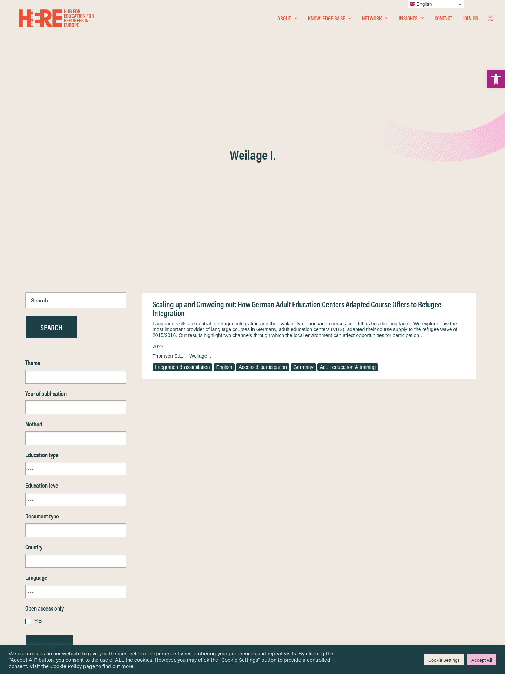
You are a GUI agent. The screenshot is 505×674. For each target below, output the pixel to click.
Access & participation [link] (262, 198)
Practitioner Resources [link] (281, 602)
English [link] (224, 198)
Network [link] (375, 20)
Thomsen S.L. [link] (168, 187)
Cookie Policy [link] (66, 665)
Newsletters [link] (42, 580)
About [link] (287, 20)
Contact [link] (443, 20)
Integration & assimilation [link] (182, 198)
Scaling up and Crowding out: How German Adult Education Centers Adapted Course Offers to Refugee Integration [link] (297, 140)
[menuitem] (287, 20)
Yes (38, 452)
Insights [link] (411, 20)
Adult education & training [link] (348, 198)
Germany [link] (303, 198)
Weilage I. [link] (200, 187)
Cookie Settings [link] (443, 659)
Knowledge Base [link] (329, 20)
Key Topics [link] (269, 610)
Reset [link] (32, 499)
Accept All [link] (481, 659)
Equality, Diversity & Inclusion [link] (288, 566)
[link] (496, 79)
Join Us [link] (470, 20)
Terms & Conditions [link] (278, 557)
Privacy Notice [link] (273, 549)
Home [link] (32, 549)
